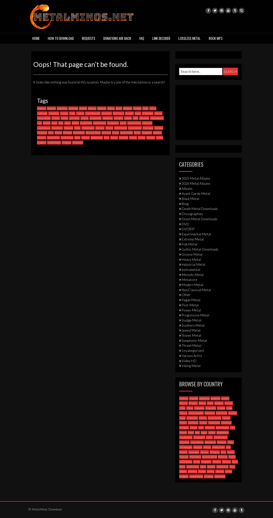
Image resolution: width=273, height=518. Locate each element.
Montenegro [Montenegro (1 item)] (88, 128)
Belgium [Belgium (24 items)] (102, 108)
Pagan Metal (191, 300)
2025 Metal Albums (196, 178)
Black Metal (190, 199)
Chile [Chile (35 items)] (145, 108)
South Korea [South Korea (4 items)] (67, 137)
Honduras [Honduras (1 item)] (107, 118)
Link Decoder (161, 38)
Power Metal (191, 310)
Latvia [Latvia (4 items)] (123, 123)
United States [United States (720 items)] (54, 142)
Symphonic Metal (194, 340)
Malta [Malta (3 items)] (77, 128)
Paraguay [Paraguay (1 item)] (42, 132)
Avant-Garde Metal (196, 193)
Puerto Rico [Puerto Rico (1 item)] (78, 132)
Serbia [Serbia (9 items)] (137, 132)
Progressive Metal (195, 315)
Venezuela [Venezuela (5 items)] (78, 142)
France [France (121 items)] (64, 118)
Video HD (189, 361)
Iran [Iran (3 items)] (40, 123)
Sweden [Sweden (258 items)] (85, 137)
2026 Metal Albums (196, 183)
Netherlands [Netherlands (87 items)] (121, 128)
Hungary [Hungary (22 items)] (118, 118)
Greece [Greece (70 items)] (84, 118)
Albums (187, 188)
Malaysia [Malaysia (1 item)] (68, 128)
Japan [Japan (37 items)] (67, 123)
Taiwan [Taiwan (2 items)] (114, 137)
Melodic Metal (193, 275)
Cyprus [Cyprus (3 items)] (80, 113)
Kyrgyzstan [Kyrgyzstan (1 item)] (112, 123)
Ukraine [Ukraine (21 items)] (151, 137)
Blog (185, 204)
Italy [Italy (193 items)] (61, 123)
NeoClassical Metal (196, 290)
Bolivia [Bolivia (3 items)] (111, 108)
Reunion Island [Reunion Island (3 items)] (93, 132)
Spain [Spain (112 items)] (77, 137)
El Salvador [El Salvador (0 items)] (147, 113)
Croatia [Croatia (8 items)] (64, 113)
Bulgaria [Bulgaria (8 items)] (127, 108)
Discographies (192, 214)
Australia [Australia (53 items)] (73, 108)
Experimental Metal (196, 234)
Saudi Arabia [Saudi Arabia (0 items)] (126, 132)
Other (186, 295)
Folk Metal (189, 244)
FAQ (141, 38)
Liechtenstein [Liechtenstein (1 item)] (134, 123)
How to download (61, 38)
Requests (88, 38)
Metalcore (189, 279)
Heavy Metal (191, 259)
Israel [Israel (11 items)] (54, 123)
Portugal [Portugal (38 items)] (67, 132)
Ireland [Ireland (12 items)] (46, 123)
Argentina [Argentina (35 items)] (62, 108)
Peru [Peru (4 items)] (51, 132)
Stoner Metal (191, 335)
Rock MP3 (215, 38)
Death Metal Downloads (200, 209)
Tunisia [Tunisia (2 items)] (132, 137)
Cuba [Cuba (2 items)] (72, 113)
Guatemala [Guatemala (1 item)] (95, 118)
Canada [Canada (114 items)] (137, 108)
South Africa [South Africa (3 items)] (53, 137)
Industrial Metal (193, 264)
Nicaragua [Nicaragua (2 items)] (148, 128)
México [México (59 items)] (109, 128)
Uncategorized (193, 350)
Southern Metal (193, 325)
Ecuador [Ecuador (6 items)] (129, 113)
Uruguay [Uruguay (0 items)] (66, 142)
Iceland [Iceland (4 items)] (128, 118)
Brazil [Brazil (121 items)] (119, 108)
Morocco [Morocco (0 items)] (100, 128)
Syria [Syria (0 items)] (106, 137)
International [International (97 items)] (157, 118)
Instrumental (191, 269)
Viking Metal (191, 366)
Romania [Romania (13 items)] (106, 132)
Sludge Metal (191, 320)
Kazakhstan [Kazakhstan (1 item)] (86, 123)
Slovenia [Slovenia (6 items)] (42, 137)
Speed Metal (191, 330)
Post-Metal (190, 305)
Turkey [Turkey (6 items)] (141, 137)
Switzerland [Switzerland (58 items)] (96, 137)
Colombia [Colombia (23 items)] (42, 113)
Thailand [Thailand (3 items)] (123, 137)
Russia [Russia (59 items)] (115, 132)
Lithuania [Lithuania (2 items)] (147, 123)
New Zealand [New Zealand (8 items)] (134, 128)
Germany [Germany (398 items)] (74, 118)
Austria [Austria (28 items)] (83, 108)
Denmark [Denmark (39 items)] (106, 113)
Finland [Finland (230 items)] (55, 118)
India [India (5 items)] (135, 118)
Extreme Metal (193, 239)
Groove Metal (192, 254)
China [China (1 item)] (153, 108)
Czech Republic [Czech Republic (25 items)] (93, 113)
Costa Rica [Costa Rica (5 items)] (54, 113)
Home (36, 38)
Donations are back (117, 38)
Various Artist (192, 356)
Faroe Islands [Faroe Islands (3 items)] (44, 118)
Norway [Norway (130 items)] (158, 128)
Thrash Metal (191, 345)
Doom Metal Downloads (199, 219)
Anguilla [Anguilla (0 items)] (51, 108)
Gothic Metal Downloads (200, 249)
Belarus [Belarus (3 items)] (92, 108)
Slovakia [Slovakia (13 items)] (157, 132)
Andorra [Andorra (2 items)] (42, 108)
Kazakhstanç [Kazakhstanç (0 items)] (99, 123)
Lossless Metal (189, 38)
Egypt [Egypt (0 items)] (138, 113)
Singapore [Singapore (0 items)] (147, 132)
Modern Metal (192, 285)
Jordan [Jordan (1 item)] (75, 123)
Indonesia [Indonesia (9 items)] (144, 118)
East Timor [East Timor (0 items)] (118, 113)
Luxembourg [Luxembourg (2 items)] (44, 128)
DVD (185, 224)
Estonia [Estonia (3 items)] (158, 113)
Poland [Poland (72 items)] (58, 132)
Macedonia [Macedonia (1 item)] (57, 128)
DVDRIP (188, 229)
